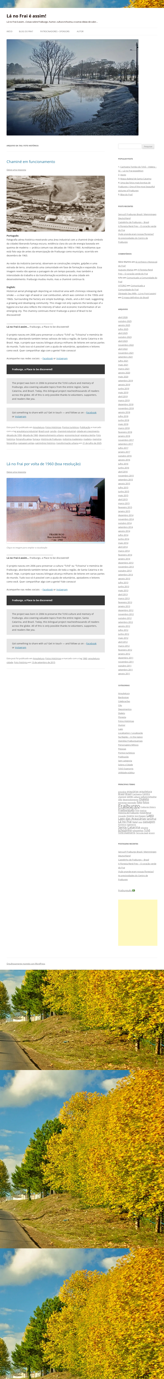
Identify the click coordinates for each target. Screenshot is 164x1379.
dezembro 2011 (125, 657)
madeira (87, 439)
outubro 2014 (125, 523)
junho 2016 (123, 467)
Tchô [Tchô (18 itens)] (147, 830)
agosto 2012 (124, 626)
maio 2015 (123, 495)
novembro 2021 (126, 352)
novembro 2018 (126, 408)
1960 (85, 658)
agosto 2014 (124, 531)
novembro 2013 (126, 566)
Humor (121, 725)
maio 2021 (123, 364)
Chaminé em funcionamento (31, 161)
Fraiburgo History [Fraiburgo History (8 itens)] (148, 807)
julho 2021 (123, 360)
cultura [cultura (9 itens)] (137, 796)
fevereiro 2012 (125, 649)
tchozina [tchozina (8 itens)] (144, 827)
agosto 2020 (124, 372)
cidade (10, 662)
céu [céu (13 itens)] (120, 799)
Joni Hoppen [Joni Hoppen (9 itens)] (140, 815)
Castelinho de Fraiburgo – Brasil (133, 222)
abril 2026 (123, 317)
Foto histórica (21, 662)
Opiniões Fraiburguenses (130, 740)
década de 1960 (30, 435)
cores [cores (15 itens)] (130, 796)
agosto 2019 (124, 384)
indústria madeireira (72, 439)
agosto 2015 (124, 483)
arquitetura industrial (27, 431)
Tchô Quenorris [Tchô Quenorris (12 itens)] (126, 832)
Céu (120, 705)
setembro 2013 (125, 574)
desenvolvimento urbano (51, 435)
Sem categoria (125, 760)
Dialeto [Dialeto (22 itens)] (144, 799)
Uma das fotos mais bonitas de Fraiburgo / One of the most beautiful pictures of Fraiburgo (136, 186)
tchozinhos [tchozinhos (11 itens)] (138, 830)
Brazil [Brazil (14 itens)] (128, 793)
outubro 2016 (125, 455)
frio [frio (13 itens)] (137, 810)
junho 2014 (123, 538)
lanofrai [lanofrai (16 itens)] (151, 819)
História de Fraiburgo (51, 439)
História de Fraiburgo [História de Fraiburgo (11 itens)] (128, 812)
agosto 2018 (124, 412)
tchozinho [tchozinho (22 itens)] (125, 830)
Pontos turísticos (70, 427)
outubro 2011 (125, 665)
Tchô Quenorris (125, 768)
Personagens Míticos (128, 744)
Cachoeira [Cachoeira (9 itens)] (137, 794)
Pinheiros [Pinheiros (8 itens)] (122, 824)
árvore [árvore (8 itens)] (152, 833)
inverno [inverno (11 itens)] (130, 815)
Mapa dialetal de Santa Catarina (135, 178)
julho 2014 (123, 535)
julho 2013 (123, 582)
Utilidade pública (126, 772)
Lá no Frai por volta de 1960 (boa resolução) (43, 463)
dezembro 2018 (125, 404)
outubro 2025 (125, 321)
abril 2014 (123, 546)
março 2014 (124, 550)
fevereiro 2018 (125, 432)
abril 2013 (123, 594)
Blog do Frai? (26, 31)
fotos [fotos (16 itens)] (146, 802)
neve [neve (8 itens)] (140, 822)
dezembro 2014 (125, 515)
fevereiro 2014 (125, 554)
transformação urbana (67, 443)
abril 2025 (123, 333)
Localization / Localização (130, 732)
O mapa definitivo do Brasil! (135, 297)
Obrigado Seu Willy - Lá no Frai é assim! (137, 293)
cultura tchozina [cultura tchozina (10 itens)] (148, 796)
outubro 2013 (125, 570)
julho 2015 (123, 487)
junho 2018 (123, 420)
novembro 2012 (126, 614)
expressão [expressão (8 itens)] (131, 802)
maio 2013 (123, 590)
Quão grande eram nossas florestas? (136, 234)
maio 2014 (123, 542)
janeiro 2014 (124, 558)
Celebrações (124, 701)
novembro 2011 (126, 661)
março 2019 (124, 400)
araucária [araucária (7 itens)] (122, 792)
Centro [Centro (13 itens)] (146, 793)
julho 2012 (123, 630)
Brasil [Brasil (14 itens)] (121, 793)
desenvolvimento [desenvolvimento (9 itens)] (130, 799)
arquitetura (93, 658)
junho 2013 (123, 586)
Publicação (85, 427)
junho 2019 (123, 388)
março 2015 (124, 503)
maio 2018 (123, 424)
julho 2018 (123, 416)
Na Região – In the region (130, 736)
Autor (80, 31)
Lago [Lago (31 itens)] (150, 815)
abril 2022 (123, 348)
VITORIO (122, 285)
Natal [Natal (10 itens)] (135, 821)
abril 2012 (123, 641)
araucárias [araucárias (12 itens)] (133, 791)
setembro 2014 (125, 527)
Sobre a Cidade (125, 764)
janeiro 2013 (124, 606)
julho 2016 (123, 463)
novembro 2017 (126, 439)
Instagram (62, 358)
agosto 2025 (124, 325)
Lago (120, 729)
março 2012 (124, 645)
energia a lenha (87, 435)
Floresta (122, 717)
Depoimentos (125, 709)
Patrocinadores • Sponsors (55, 31)
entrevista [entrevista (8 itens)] (122, 802)
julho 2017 (123, 447)
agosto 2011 (124, 673)
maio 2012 (123, 637)
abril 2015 (123, 499)
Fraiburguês (126, 890)
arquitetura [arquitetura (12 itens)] (145, 791)
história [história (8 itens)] (143, 810)
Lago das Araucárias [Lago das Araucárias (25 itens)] (132, 818)
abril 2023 (123, 341)
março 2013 (124, 598)
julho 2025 (123, 329)
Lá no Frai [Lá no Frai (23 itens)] (125, 822)
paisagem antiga (26, 443)
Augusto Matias (126, 269)
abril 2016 (123, 471)
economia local (72, 435)
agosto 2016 (124, 459)
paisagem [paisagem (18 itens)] (149, 822)
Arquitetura (38, 427)
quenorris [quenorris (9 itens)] (131, 824)
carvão (53, 431)
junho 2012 (123, 634)
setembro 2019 (125, 380)
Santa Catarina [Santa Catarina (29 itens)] (129, 827)
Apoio (123, 174)
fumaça (36, 439)
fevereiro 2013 (125, 602)
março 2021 (124, 368)
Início (9, 31)
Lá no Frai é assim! (26, 16)
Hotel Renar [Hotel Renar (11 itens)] (145, 812)
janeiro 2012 (124, 653)
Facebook (48, 358)
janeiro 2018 (124, 436)
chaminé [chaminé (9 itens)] (122, 796)
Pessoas (122, 748)
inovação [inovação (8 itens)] (122, 816)
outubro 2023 (125, 337)
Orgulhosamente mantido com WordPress (26, 963)
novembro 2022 (126, 344)
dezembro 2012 (125, 610)
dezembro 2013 (125, 562)
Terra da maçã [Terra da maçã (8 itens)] (142, 833)
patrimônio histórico (45, 443)
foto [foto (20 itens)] (139, 802)
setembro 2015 (125, 479)
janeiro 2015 (124, 511)
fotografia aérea (24, 439)
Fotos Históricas (53, 427)
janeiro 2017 (124, 451)
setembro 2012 (125, 622)
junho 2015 (123, 491)
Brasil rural (44, 431)
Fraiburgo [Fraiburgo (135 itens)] (129, 806)
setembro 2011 (125, 669)
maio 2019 (123, 392)
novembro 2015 (126, 475)
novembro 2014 (126, 519)
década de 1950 (14, 435)
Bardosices (123, 697)
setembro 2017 (125, 443)
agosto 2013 (124, 578)
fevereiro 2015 (125, 507)
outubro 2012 (125, 618)
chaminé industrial (67, 431)
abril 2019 (123, 396)
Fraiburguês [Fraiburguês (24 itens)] (126, 810)
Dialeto (121, 713)
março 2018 (124, 428)
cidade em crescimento (88, 431)
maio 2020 (123, 376)
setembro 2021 (125, 356)
